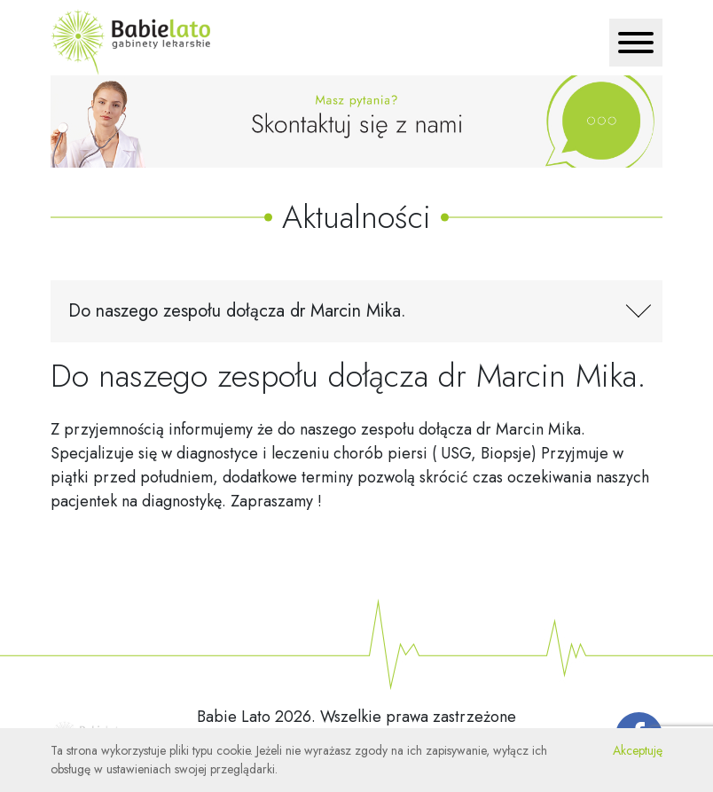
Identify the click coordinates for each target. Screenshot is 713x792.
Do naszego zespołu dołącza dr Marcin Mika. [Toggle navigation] (237, 311)
